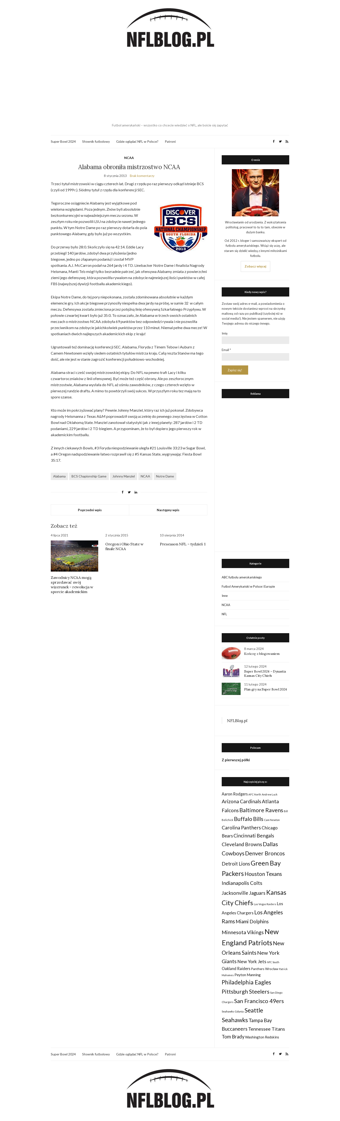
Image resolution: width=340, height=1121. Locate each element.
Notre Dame (165, 476)
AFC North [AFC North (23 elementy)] (254, 794)
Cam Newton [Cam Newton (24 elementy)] (272, 819)
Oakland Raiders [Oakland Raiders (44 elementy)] (236, 968)
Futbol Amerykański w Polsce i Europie (248, 586)
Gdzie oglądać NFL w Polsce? (137, 141)
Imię (225, 333)
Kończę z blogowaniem (261, 654)
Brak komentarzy (142, 176)
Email (226, 350)
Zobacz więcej (255, 266)
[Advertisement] (170, 86)
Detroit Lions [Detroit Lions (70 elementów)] (236, 863)
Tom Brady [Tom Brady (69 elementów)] (233, 1036)
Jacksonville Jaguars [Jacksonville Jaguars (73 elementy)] (243, 893)
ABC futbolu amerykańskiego (242, 577)
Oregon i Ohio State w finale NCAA (124, 546)
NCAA (129, 158)
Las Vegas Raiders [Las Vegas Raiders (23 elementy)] (265, 904)
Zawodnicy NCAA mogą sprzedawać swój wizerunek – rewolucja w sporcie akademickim (72, 584)
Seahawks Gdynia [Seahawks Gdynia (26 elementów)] (233, 1011)
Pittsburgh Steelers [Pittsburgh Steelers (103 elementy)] (245, 991)
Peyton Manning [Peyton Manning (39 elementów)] (247, 975)
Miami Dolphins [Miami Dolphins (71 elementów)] (252, 921)
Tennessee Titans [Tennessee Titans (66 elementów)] (266, 1029)
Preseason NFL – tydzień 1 (182, 544)
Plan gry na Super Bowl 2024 (265, 689)
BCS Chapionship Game (89, 476)
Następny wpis (168, 510)
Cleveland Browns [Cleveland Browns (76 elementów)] (242, 844)
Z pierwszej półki (236, 760)
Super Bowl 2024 (63, 141)
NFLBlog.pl (237, 720)
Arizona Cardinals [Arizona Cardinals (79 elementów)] (241, 801)
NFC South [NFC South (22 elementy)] (273, 962)
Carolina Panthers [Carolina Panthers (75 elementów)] (241, 827)
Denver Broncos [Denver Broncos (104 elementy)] (265, 853)
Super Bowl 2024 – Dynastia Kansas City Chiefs (265, 673)
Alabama (59, 476)
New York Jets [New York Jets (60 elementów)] (251, 961)
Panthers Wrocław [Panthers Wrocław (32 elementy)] (264, 969)
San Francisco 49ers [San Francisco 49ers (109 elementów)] (259, 1000)
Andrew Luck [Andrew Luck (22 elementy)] (269, 794)
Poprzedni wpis (90, 510)
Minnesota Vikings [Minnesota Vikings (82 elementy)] (243, 932)
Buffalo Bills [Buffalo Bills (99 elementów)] (248, 819)
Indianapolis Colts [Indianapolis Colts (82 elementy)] (242, 883)
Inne (225, 596)
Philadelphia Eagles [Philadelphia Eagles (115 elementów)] (246, 982)
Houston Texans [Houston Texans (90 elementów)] (263, 874)
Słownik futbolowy (96, 141)
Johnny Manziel (123, 476)
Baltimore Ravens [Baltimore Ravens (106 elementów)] (261, 810)
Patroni (170, 141)
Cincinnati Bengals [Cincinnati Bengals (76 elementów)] (254, 835)
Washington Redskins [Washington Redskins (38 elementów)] (262, 1037)
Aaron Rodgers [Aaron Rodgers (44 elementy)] (235, 794)
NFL (224, 614)
